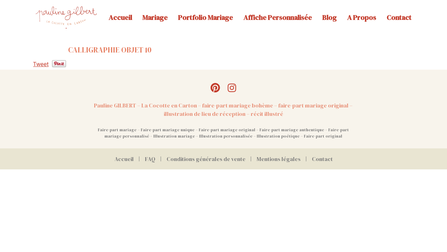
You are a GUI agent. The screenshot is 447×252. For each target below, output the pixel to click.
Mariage (155, 17)
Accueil (120, 17)
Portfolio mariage (205, 17)
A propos (361, 17)
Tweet (41, 64)
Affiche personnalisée (277, 17)
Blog (329, 17)
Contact (399, 17)
